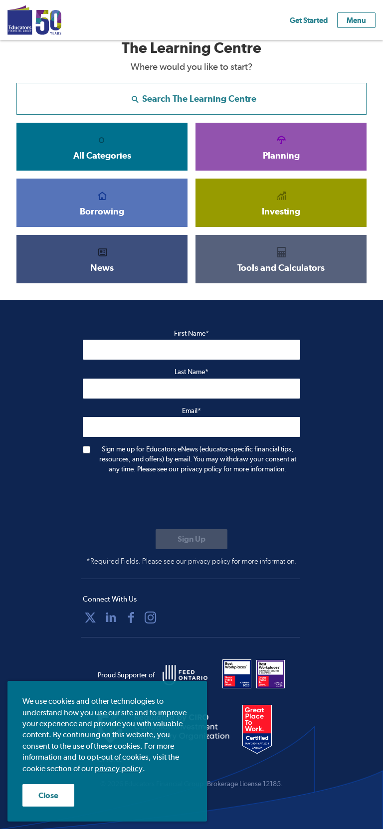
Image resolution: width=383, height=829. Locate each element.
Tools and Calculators (281, 259)
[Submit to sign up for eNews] (191, 539)
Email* (191, 410)
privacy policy (118, 768)
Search (191, 98)
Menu (356, 20)
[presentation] (158, 502)
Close (48, 795)
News (102, 259)
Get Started (309, 20)
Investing (281, 202)
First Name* (191, 333)
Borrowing (102, 202)
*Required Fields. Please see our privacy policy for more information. (191, 561)
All (102, 147)
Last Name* (191, 372)
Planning (281, 147)
